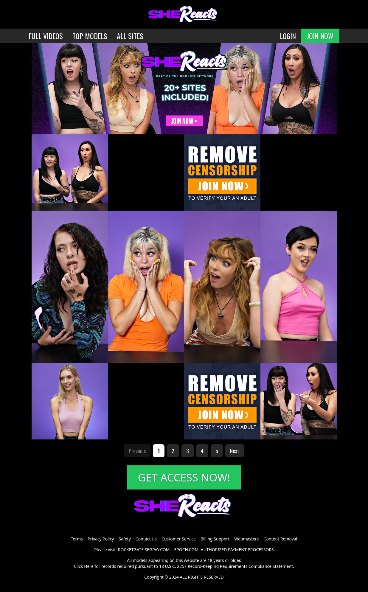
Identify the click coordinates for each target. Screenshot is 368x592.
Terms (77, 539)
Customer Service (179, 539)
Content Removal (280, 539)
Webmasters (246, 539)
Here (89, 566)
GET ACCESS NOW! (184, 477)
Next (234, 451)
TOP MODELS (89, 36)
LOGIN (288, 36)
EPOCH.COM (186, 549)
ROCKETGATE (131, 549)
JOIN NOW (320, 35)
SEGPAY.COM (157, 549)
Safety (125, 539)
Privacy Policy (101, 539)
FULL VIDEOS (46, 36)
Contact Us (146, 539)
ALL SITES (130, 36)
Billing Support (215, 539)
